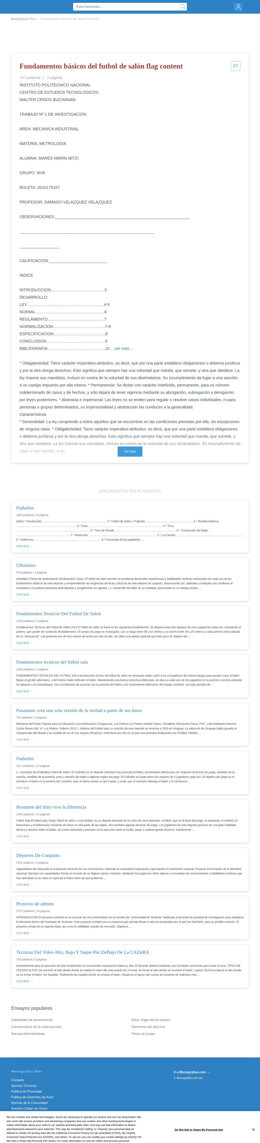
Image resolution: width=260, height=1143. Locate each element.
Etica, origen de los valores (151, 1020)
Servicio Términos (24, 1085)
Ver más (130, 451)
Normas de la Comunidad (29, 1103)
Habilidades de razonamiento (32, 1020)
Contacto (17, 1080)
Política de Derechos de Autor (32, 1097)
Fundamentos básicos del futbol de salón (70, 18)
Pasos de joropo (143, 1033)
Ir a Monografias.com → (192, 1072)
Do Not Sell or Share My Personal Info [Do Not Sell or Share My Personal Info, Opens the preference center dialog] (199, 1138)
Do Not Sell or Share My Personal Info (38, 1114)
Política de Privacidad (26, 1091)
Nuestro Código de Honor (29, 1108)
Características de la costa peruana (36, 1027)
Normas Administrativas (28, 1033)
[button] (235, 67)
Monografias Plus (23, 18)
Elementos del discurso (148, 1027)
